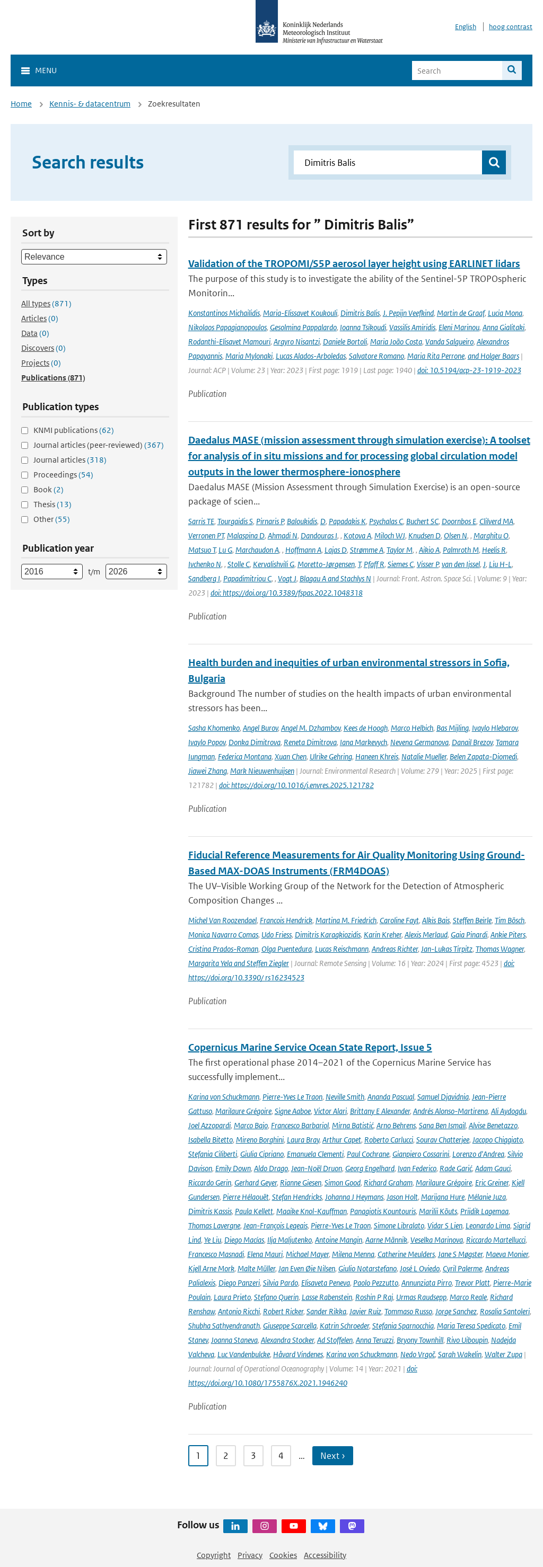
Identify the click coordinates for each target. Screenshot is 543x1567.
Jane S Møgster (460, 1254)
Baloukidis (302, 521)
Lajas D (336, 550)
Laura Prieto (232, 1297)
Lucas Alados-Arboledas (311, 356)
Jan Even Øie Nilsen (306, 1268)
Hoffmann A (303, 550)
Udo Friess (276, 934)
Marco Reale (468, 1297)
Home (21, 104)
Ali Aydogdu (508, 1111)
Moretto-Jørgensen (326, 564)
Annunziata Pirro (426, 1283)
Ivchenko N (204, 564)
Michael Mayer (307, 1254)
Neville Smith (345, 1097)
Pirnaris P (270, 521)
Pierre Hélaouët (246, 1197)
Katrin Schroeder (344, 1326)
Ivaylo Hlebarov (495, 728)
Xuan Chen (290, 756)
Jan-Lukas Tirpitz (446, 949)
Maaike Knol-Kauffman (311, 1211)
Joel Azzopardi (209, 1125)
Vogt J (287, 578)
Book (48, 489)
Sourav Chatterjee (442, 1140)
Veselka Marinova (436, 1240)
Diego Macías (244, 1240)
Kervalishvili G (273, 564)
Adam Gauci (493, 1168)
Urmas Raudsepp (421, 1297)
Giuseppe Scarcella (290, 1326)
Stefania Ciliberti (212, 1154)
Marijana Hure (443, 1197)
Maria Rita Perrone (436, 356)
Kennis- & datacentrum (89, 104)
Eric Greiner (492, 1183)
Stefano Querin (276, 1297)
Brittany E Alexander (380, 1111)
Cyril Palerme (462, 1268)
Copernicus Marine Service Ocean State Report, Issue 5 (310, 1047)
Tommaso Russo (408, 1311)
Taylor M (400, 550)
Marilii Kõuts (438, 1211)
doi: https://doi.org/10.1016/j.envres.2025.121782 (296, 785)
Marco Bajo (251, 1125)
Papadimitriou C (247, 578)
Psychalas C (386, 521)
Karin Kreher (382, 934)
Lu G (225, 550)
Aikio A (429, 550)
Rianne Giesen (300, 1183)
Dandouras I (319, 535)
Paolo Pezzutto (375, 1283)
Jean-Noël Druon (316, 1168)
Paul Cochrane (368, 1154)
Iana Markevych (363, 742)
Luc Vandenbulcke (243, 1354)
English (465, 26)
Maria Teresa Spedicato (471, 1326)
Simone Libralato (399, 1225)
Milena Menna (353, 1254)
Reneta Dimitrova (310, 742)
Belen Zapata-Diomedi (483, 756)
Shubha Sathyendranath (224, 1326)
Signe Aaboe (293, 1111)
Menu (46, 70)
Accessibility (325, 1555)
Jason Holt (402, 1197)
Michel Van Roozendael (222, 920)
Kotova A (357, 535)
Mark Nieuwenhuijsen (262, 771)
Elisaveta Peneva (325, 1283)
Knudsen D (424, 535)
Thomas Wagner (500, 949)
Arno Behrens (396, 1125)
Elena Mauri (265, 1254)
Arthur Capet (341, 1140)
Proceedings (63, 475)
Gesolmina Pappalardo (303, 327)
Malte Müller (256, 1268)
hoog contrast (510, 26)
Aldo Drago (271, 1168)
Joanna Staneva (234, 1340)
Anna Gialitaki (503, 327)
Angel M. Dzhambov (310, 728)
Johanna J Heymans (354, 1197)
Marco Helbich (412, 728)
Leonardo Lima (488, 1225)
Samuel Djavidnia (443, 1097)
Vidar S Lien (444, 1225)
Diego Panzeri (239, 1283)
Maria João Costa (396, 342)
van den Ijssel (461, 564)
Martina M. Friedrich (346, 920)
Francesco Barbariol (300, 1125)
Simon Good (343, 1183)
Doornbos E (459, 521)
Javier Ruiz (365, 1311)
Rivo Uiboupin (467, 1340)
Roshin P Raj (374, 1297)
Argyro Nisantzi (297, 342)
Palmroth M (461, 550)
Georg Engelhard (370, 1168)
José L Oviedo (420, 1268)
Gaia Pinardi (469, 934)
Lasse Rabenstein (327, 1297)
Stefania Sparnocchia (403, 1326)
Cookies (283, 1555)
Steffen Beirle (472, 920)
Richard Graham (388, 1183)
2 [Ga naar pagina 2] (226, 1456)
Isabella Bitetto (210, 1140)
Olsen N (455, 535)
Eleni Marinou (459, 327)
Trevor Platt (472, 1283)
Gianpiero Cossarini (420, 1154)
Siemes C (401, 564)
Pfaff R (374, 564)
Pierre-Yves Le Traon (292, 1097)
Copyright (214, 1555)
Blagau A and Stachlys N (335, 578)
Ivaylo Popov (206, 742)
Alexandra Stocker (287, 1340)
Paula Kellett (254, 1211)
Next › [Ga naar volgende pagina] (332, 1456)
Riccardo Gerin (209, 1183)
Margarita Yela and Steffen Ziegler (238, 963)
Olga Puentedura (286, 949)
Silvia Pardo (280, 1283)
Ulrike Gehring (331, 756)
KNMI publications (73, 430)
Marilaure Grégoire (243, 1111)
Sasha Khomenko (214, 728)
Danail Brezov (472, 742)
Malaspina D (246, 535)
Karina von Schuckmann (223, 1097)
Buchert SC (422, 521)
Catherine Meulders (406, 1254)
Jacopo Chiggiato (497, 1140)
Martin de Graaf (461, 313)
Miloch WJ (389, 535)
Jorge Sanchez (456, 1311)
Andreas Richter (395, 949)
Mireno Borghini (260, 1140)
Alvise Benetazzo (493, 1125)
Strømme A (366, 550)
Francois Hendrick (286, 920)
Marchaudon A (257, 550)
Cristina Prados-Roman (223, 949)
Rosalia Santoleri (505, 1311)
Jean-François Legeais (275, 1225)
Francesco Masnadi (216, 1254)
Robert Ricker (283, 1311)
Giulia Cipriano (262, 1154)
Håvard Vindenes (298, 1354)
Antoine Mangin (338, 1240)
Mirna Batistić (352, 1125)
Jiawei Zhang (207, 771)
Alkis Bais (436, 920)
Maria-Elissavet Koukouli (300, 313)
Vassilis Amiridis (412, 327)
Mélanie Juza (487, 1197)
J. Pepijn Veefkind (408, 313)
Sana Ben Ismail (442, 1125)
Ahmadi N (282, 535)
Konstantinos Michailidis (224, 313)
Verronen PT (206, 535)
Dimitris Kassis (210, 1211)
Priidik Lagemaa (484, 1211)
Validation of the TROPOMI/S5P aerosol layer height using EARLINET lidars (354, 264)
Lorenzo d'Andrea (478, 1154)
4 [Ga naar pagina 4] (281, 1456)
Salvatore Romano (376, 356)
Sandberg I (204, 578)
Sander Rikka (326, 1311)
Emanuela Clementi (315, 1154)
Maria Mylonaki (249, 356)
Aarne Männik (386, 1240)
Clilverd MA (496, 521)
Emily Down (233, 1168)
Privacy (250, 1555)
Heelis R (494, 550)
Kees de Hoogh (366, 728)
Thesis (52, 504)
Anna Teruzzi (374, 1340)
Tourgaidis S (235, 521)
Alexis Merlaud (426, 934)
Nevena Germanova (419, 742)
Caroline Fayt (399, 920)
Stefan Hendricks (297, 1197)
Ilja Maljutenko (289, 1240)
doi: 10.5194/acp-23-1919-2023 (469, 370)
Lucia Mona (505, 313)
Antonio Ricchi (239, 1311)
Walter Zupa (503, 1354)
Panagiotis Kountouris (383, 1211)
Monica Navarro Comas (223, 934)
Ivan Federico (417, 1168)
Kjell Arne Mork (211, 1268)
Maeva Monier (507, 1254)
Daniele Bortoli (345, 342)
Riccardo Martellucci (496, 1240)
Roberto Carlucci (388, 1140)
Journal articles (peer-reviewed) (98, 445)
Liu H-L (500, 564)
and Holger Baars (493, 356)
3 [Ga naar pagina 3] (253, 1456)
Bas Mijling (452, 728)
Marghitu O (491, 535)
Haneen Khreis (376, 756)
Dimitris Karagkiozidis (328, 934)
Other (51, 519)
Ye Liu (212, 1240)
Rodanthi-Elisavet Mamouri (229, 342)
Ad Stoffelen (335, 1340)
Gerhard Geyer (255, 1183)
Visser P (428, 564)
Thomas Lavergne (214, 1225)
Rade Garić (456, 1168)
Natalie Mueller (423, 756)
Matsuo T (201, 550)
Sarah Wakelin (459, 1354)
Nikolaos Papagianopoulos (227, 327)
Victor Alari (330, 1111)
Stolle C (238, 564)
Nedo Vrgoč (417, 1354)
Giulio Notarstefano (367, 1268)
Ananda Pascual (390, 1097)
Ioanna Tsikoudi (363, 327)
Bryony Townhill (420, 1340)
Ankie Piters (508, 934)
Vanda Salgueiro (449, 342)
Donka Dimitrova (255, 742)
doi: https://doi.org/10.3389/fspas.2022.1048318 (287, 593)
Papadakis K (347, 521)
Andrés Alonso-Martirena (450, 1111)
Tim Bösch (509, 920)
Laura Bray (303, 1140)
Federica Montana (245, 756)
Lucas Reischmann (342, 949)
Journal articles (70, 460)
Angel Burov (260, 728)
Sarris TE (201, 521)
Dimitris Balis (360, 313)
